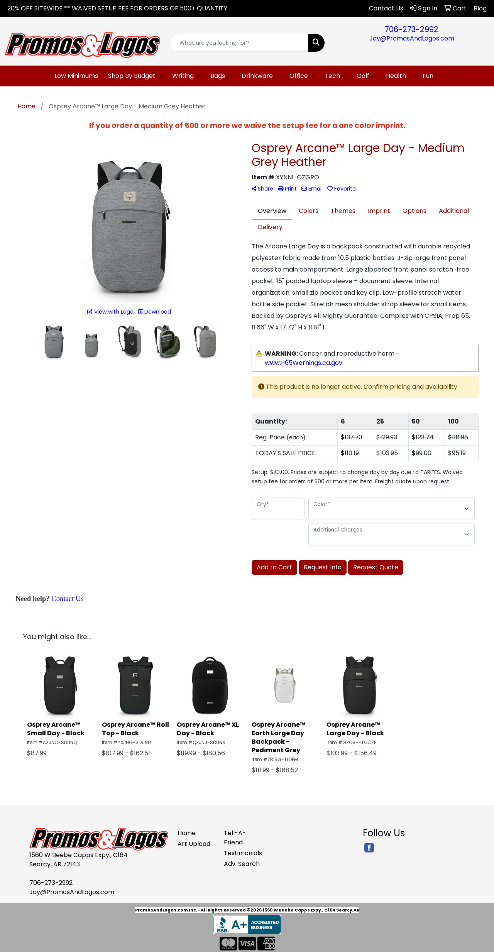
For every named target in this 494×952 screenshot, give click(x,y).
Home (187, 833)
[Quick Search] (239, 43)
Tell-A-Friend (235, 838)
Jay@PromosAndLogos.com (411, 38)
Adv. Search (242, 863)
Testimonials (242, 853)
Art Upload (194, 843)
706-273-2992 (411, 29)
